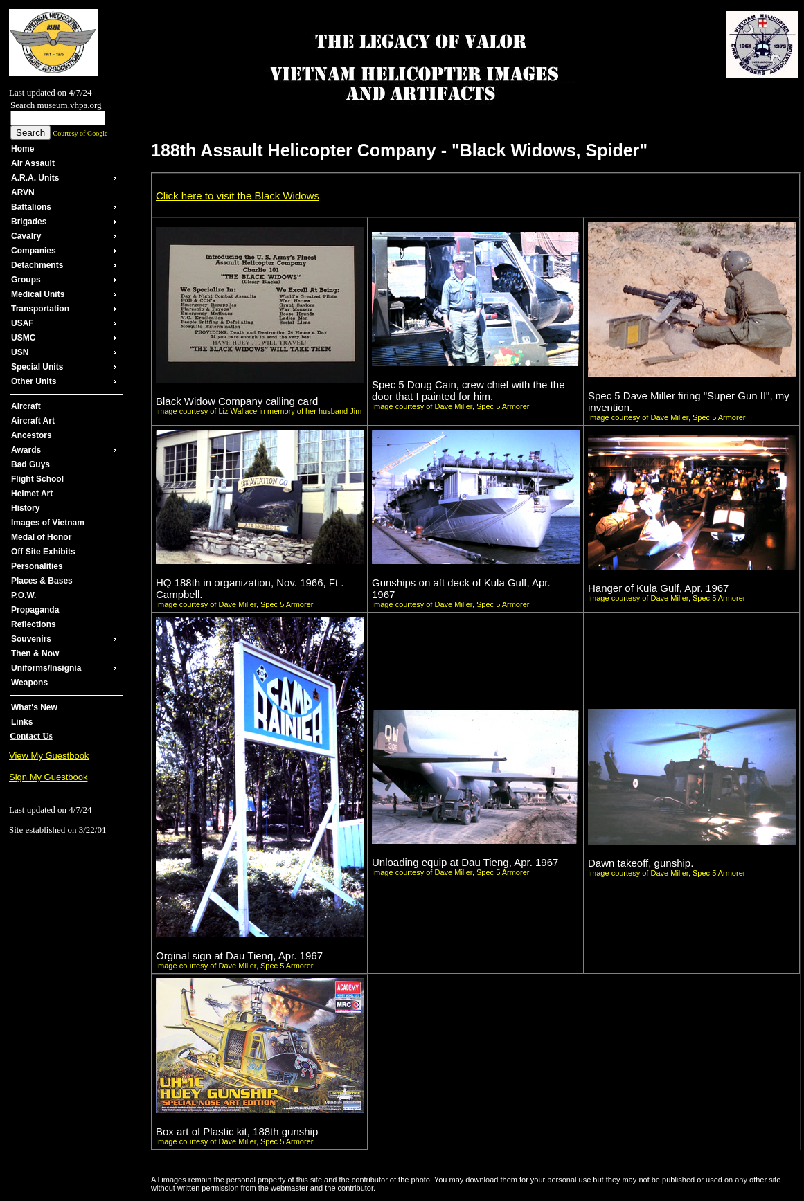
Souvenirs (31, 639)
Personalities (37, 566)
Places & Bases (42, 581)
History (25, 508)
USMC (23, 338)
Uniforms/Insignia (46, 668)
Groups (26, 280)
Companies (33, 250)
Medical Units (37, 294)
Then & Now (35, 653)
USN (19, 352)
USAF (22, 323)
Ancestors (31, 435)
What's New (34, 707)
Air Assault (33, 163)
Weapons (29, 682)
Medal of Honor (41, 537)
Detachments (37, 265)
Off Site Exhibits (43, 552)
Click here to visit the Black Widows (237, 195)
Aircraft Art (33, 421)
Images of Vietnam (47, 522)
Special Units (37, 367)
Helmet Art (32, 493)
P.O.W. (23, 595)
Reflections (33, 624)
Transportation (40, 309)
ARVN (23, 192)
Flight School (37, 479)
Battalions (31, 207)
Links (22, 722)
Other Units (33, 381)
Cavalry (26, 236)
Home (22, 149)
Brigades (28, 221)
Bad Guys (30, 464)
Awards (26, 450)
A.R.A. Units (35, 178)
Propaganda (35, 610)
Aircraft (26, 406)
